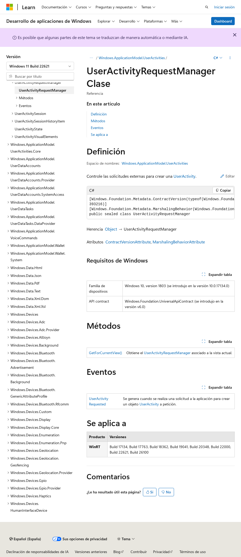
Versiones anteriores (91, 551)
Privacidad (161, 551)
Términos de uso (193, 551)
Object (111, 229)
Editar (227, 176)
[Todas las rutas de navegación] (91, 58)
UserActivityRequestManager (167, 352)
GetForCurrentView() (105, 352)
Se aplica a (99, 134)
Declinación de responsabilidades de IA (37, 551)
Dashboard (223, 21)
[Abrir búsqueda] (206, 7)
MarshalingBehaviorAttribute (179, 241)
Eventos (97, 127)
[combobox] (40, 66)
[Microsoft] (9, 7)
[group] (161, 206)
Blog (116, 551)
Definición (99, 114)
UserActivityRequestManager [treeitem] (42, 90)
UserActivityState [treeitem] (28, 128)
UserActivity (184, 176)
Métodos (98, 120)
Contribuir (139, 551)
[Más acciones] (230, 58)
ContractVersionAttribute (128, 241)
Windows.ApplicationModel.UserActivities (132, 57)
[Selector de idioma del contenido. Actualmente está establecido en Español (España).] (25, 539)
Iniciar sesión (224, 6)
